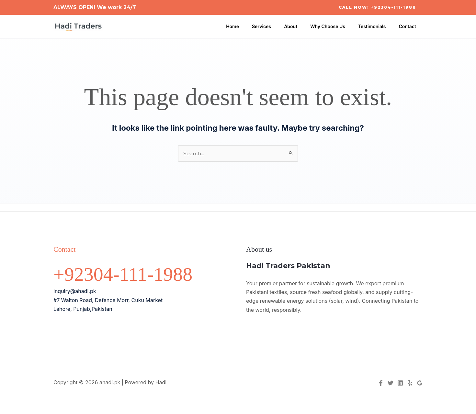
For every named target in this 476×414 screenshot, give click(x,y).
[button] (377, 7)
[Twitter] (390, 383)
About (304, 26)
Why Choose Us (337, 26)
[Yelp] (410, 383)
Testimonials (377, 26)
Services (279, 26)
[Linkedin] (400, 383)
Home (253, 26)
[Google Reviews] (420, 383)
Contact (409, 26)
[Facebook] (381, 383)
